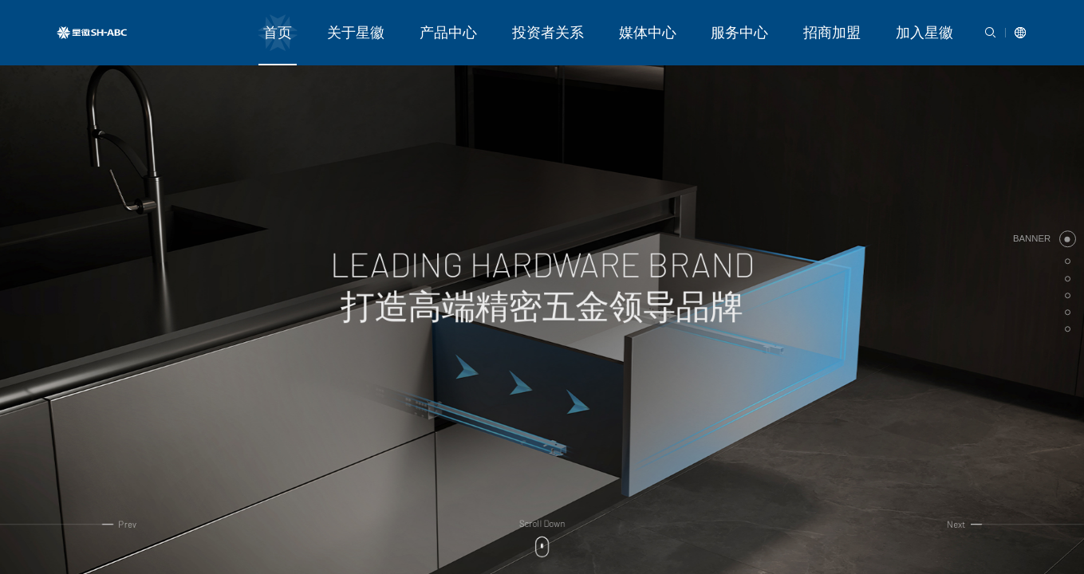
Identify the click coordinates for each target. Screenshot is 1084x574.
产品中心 (555, 23)
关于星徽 (482, 23)
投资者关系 (634, 23)
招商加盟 (860, 23)
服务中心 (786, 23)
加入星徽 (934, 23)
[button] (1063, 238)
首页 (418, 23)
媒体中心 (713, 23)
